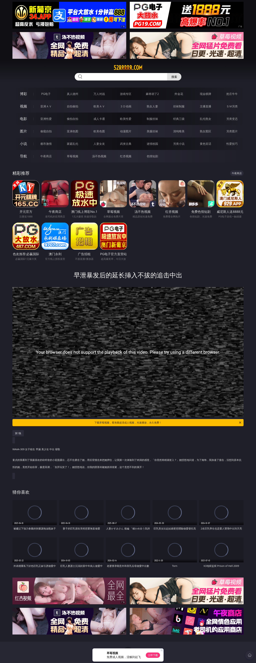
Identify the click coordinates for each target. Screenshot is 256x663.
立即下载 (153, 655)
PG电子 (46, 94)
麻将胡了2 (152, 94)
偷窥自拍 (46, 131)
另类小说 (179, 144)
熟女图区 (205, 131)
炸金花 (179, 94)
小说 (23, 143)
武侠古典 (125, 144)
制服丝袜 (152, 119)
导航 (23, 156)
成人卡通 (99, 119)
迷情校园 (152, 144)
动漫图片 (125, 131)
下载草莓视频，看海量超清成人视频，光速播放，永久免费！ (168, 422)
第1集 (18, 433)
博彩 (23, 93)
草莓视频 (72, 156)
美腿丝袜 (152, 131)
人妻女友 (99, 144)
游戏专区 (125, 94)
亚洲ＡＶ (46, 106)
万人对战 (99, 94)
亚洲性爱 (46, 119)
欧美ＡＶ (99, 106)
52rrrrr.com (128, 67)
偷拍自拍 (72, 119)
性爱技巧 (232, 144)
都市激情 (46, 144)
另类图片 (232, 131)
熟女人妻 (152, 106)
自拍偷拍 (72, 106)
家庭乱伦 (72, 144)
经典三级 (179, 119)
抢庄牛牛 (232, 94)
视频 (23, 106)
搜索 (174, 77)
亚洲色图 (72, 131)
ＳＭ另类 (232, 106)
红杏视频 (125, 156)
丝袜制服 (179, 106)
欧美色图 (99, 131)
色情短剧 (152, 156)
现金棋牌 (205, 94)
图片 (23, 131)
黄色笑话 (205, 144)
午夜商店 (46, 156)
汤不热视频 (99, 156)
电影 (23, 118)
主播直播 (205, 106)
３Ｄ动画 (125, 106)
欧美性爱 (125, 119)
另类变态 (232, 119)
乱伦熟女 (205, 119)
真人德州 (72, 94)
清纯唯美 (179, 131)
